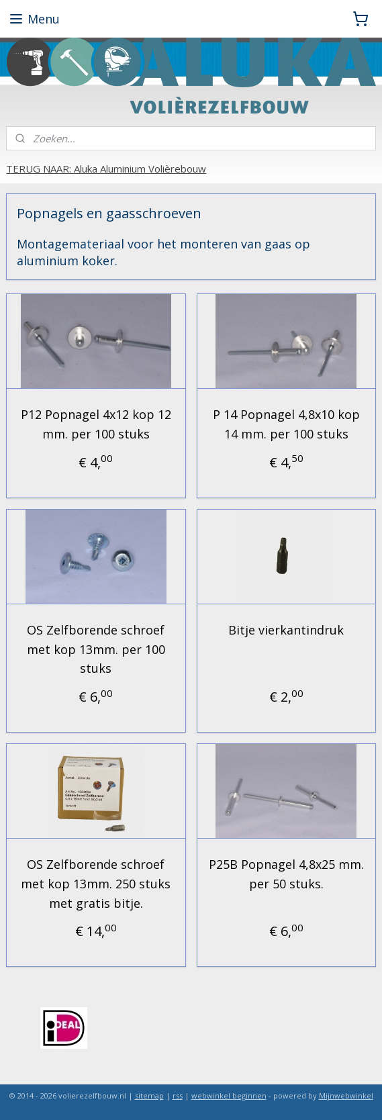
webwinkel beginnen (229, 1095)
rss (178, 1095)
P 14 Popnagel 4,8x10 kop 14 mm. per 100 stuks (286, 424)
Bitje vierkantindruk (286, 630)
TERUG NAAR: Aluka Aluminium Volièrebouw (106, 168)
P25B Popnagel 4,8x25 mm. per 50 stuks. (286, 874)
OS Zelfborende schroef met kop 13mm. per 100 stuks (96, 649)
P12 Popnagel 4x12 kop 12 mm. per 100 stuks (96, 424)
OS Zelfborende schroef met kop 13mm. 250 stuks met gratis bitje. (96, 883)
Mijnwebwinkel (346, 1095)
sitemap (149, 1095)
